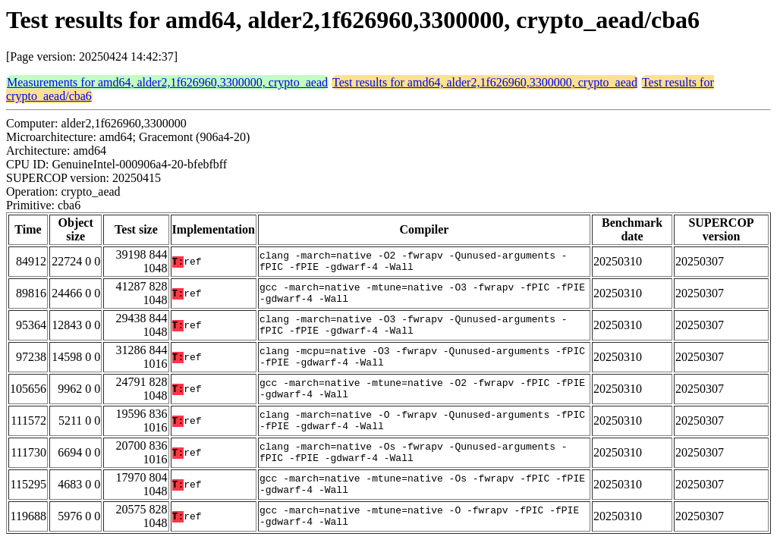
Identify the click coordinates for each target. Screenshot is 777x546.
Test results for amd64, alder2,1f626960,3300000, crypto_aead (484, 82)
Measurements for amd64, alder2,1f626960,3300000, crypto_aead (167, 82)
